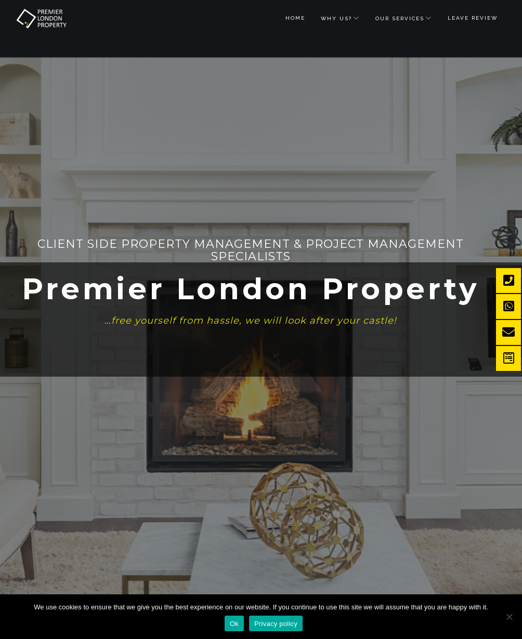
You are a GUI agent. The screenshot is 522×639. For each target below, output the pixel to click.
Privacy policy (275, 624)
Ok (234, 624)
